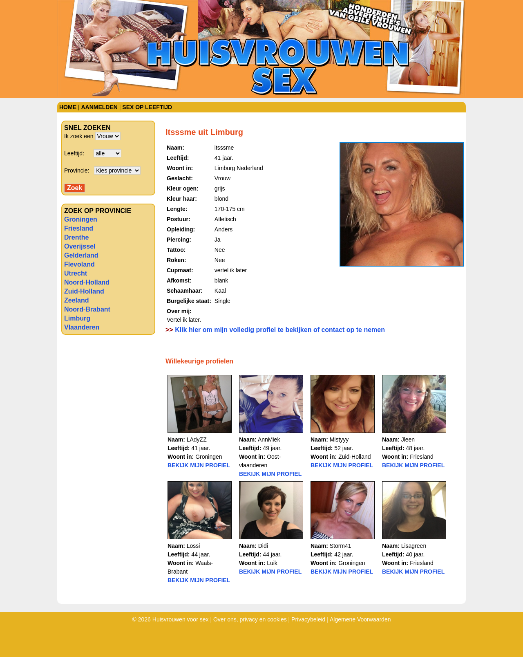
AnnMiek (269, 439)
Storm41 (340, 546)
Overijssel (80, 246)
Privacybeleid (308, 619)
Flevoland (79, 264)
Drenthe (76, 237)
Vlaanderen (81, 327)
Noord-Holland (87, 282)
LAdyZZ (197, 439)
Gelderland (81, 255)
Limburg (77, 318)
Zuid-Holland (84, 291)
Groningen (80, 219)
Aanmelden (99, 107)
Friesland (78, 228)
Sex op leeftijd (147, 107)
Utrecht (75, 273)
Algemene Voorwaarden (360, 619)
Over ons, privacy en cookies (250, 619)
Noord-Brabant (87, 309)
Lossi (193, 546)
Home (67, 107)
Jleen (408, 439)
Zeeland (76, 300)
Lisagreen (414, 546)
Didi (263, 546)
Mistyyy (339, 439)
